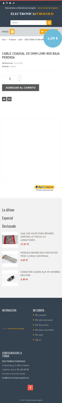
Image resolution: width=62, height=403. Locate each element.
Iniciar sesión (43, 8)
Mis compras (40, 315)
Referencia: (7, 63)
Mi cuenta (38, 310)
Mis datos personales (44, 330)
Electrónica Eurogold (15, 328)
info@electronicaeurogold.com (15, 377)
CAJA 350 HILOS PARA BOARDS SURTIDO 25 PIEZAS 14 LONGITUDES (37, 237)
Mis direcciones (42, 325)
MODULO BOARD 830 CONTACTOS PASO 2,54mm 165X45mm (39, 254)
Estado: (6, 66)
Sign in (38, 339)
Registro (54, 8)
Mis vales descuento (44, 320)
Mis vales (39, 335)
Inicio (4, 39)
